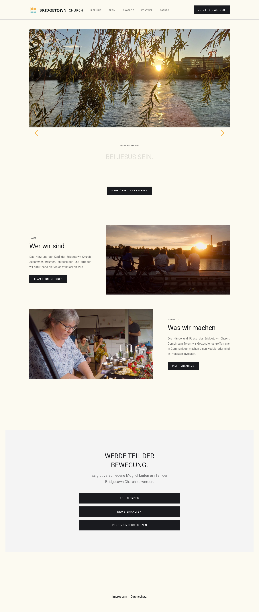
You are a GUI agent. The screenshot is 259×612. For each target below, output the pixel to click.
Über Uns (95, 10)
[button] (36, 83)
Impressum (119, 596)
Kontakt (146, 10)
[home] (56, 9)
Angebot (128, 10)
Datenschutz (139, 596)
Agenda (165, 10)
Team (112, 10)
